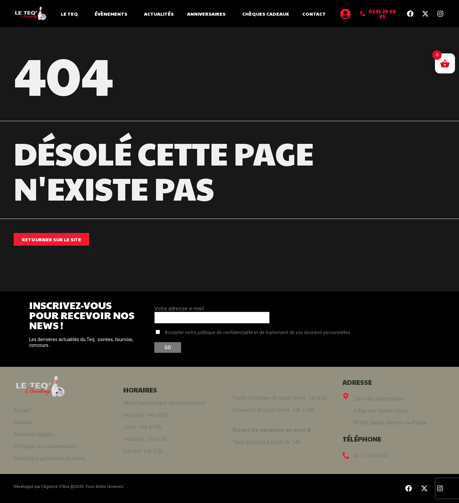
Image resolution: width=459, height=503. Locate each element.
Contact (314, 13)
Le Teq (71, 13)
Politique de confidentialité (45, 446)
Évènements (113, 13)
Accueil (22, 410)
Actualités (159, 13)
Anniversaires (208, 13)
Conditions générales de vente (49, 458)
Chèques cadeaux (265, 13)
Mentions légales (34, 434)
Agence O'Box (56, 486)
